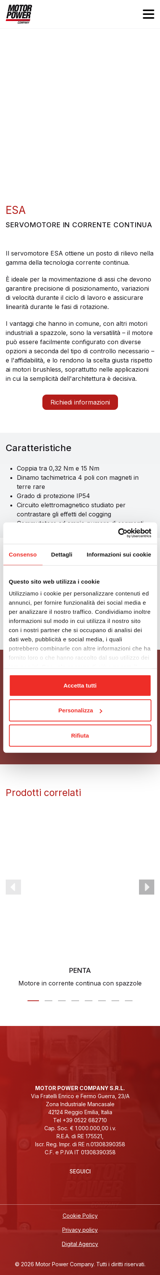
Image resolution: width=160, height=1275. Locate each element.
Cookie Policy (80, 1215)
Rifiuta (80, 735)
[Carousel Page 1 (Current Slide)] (33, 1000)
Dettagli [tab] (62, 554)
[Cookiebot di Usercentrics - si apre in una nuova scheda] (117, 533)
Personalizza (80, 710)
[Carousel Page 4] (75, 1000)
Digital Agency (80, 1244)
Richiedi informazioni (80, 402)
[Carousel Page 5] (88, 1000)
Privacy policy (80, 1229)
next (146, 887)
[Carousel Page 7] (115, 1000)
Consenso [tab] (23, 554)
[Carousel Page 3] (62, 1000)
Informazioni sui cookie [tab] (119, 554)
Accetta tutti (80, 685)
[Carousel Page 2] (48, 1000)
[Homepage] (19, 14)
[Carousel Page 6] (102, 1000)
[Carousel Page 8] (129, 1000)
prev (13, 887)
